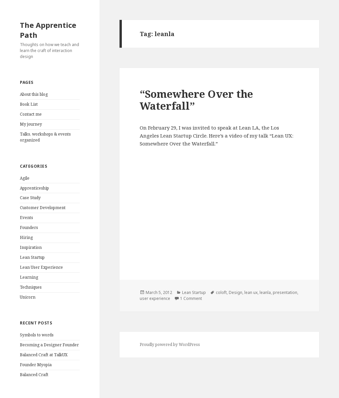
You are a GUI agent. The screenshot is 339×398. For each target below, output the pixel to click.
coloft (221, 292)
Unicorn (27, 297)
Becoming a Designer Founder (49, 345)
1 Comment (191, 298)
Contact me (31, 114)
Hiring (26, 237)
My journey (31, 124)
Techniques (31, 287)
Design (235, 292)
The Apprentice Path (48, 30)
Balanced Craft (34, 374)
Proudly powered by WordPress (170, 344)
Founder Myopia (36, 365)
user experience (155, 298)
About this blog (34, 94)
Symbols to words (37, 335)
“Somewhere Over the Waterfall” (196, 100)
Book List (29, 104)
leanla (265, 292)
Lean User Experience (41, 267)
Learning (29, 277)
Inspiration (31, 247)
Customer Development (43, 207)
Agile (24, 178)
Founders (29, 227)
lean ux (251, 292)
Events (26, 217)
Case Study (30, 197)
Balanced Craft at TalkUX (44, 355)
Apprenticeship (34, 188)
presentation (285, 292)
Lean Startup (32, 257)
